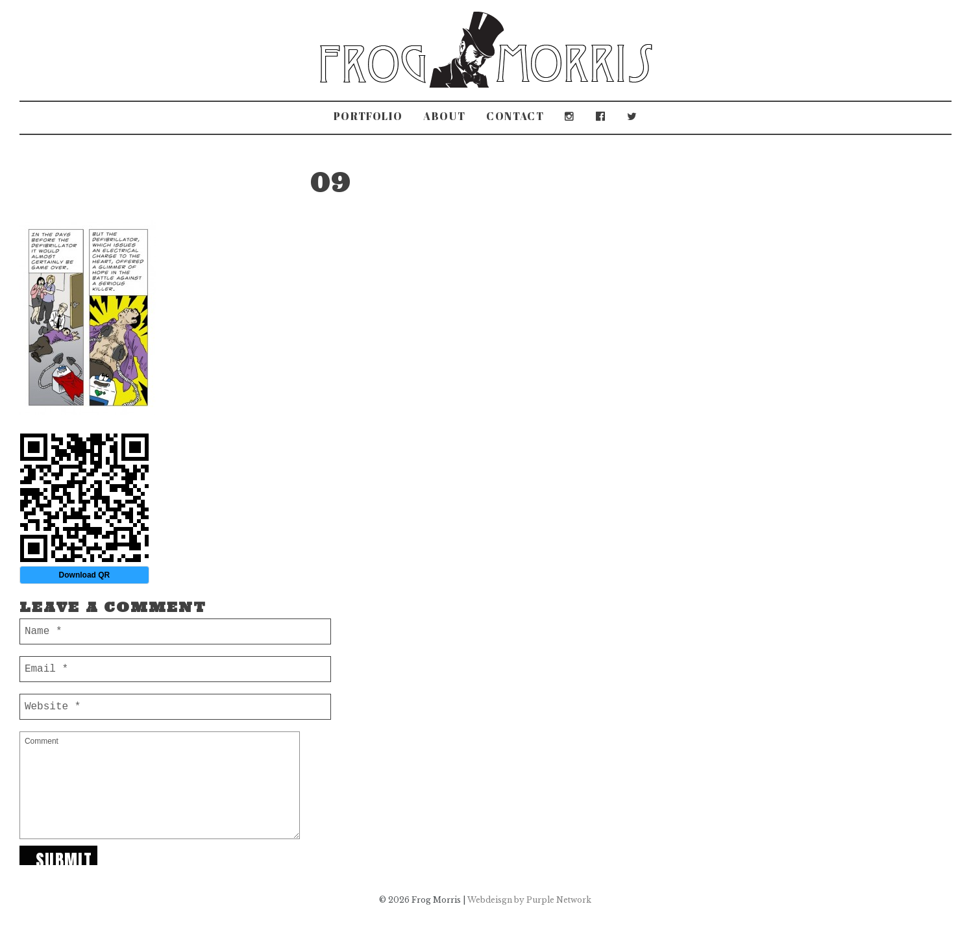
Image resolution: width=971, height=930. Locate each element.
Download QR (84, 575)
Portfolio (368, 116)
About (444, 116)
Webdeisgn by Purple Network (529, 900)
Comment (159, 785)
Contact (515, 116)
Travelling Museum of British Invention (667, 165)
